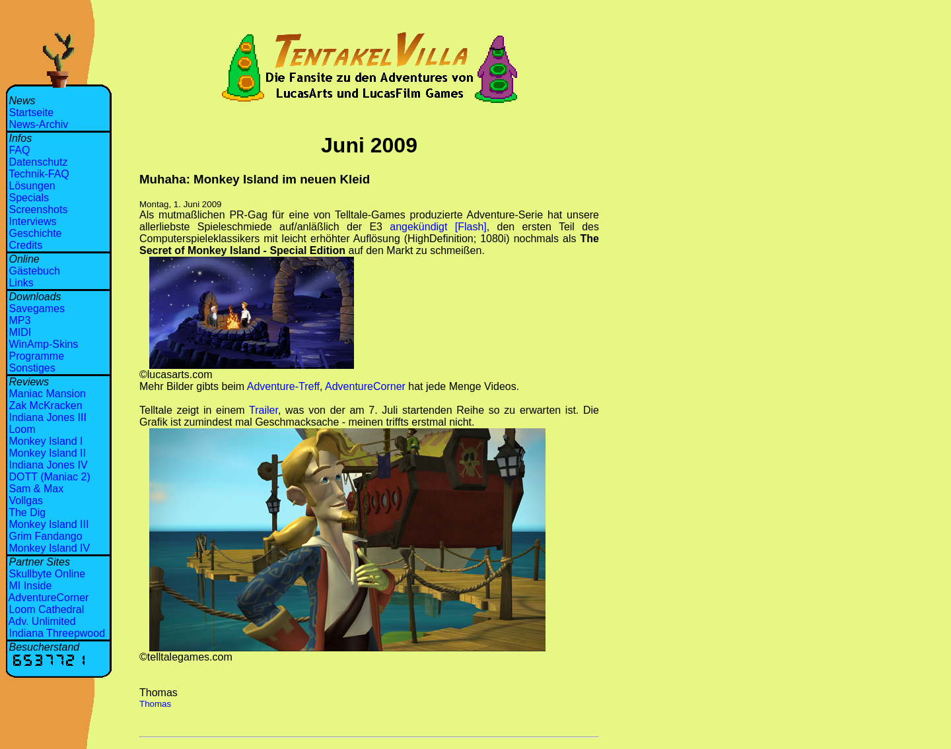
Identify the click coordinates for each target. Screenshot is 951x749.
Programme (36, 356)
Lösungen (32, 185)
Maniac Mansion (47, 393)
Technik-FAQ (39, 173)
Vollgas (26, 500)
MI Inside (30, 585)
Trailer (263, 410)
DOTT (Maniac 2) (49, 476)
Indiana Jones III (47, 417)
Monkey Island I (46, 441)
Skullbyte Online (47, 573)
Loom (22, 429)
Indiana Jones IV (48, 465)
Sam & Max (36, 488)
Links (21, 282)
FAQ (19, 150)
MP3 (19, 320)
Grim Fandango (45, 536)
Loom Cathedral (46, 609)
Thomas (155, 704)
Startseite (31, 112)
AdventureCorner (49, 597)
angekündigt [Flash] (438, 226)
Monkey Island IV (49, 548)
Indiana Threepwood (57, 633)
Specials (28, 197)
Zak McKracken (45, 405)
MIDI (20, 332)
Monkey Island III (48, 524)
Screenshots (38, 209)
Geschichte (35, 233)
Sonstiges (32, 368)
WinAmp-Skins (43, 344)
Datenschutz (38, 162)
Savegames (37, 308)
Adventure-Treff (283, 386)
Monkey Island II (47, 453)
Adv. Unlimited (42, 621)
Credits (25, 245)
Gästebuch (34, 271)
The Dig (27, 512)
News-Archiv (38, 124)
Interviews (32, 221)
